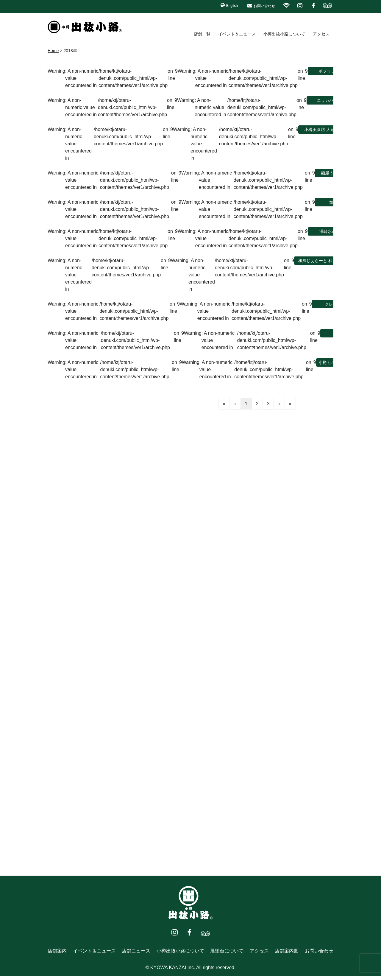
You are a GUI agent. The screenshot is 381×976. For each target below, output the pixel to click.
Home (53, 50)
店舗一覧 (202, 34)
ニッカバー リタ (332, 100)
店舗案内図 (287, 950)
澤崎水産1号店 (333, 231)
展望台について (226, 950)
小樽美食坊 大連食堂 (323, 129)
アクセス (321, 34)
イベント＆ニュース (237, 34)
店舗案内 (57, 950)
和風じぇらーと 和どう (319, 260)
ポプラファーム (333, 71)
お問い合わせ (264, 6)
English (232, 6)
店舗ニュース (136, 950)
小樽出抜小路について (284, 34)
